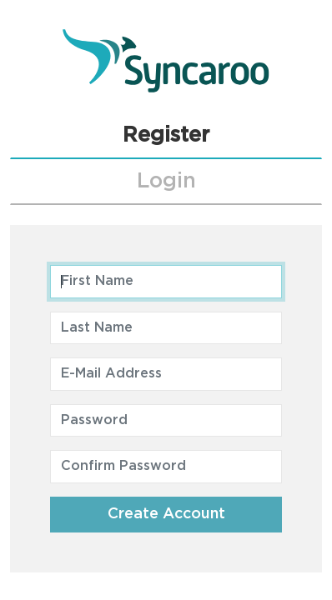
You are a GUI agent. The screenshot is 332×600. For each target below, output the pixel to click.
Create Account (166, 514)
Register (166, 135)
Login (166, 181)
